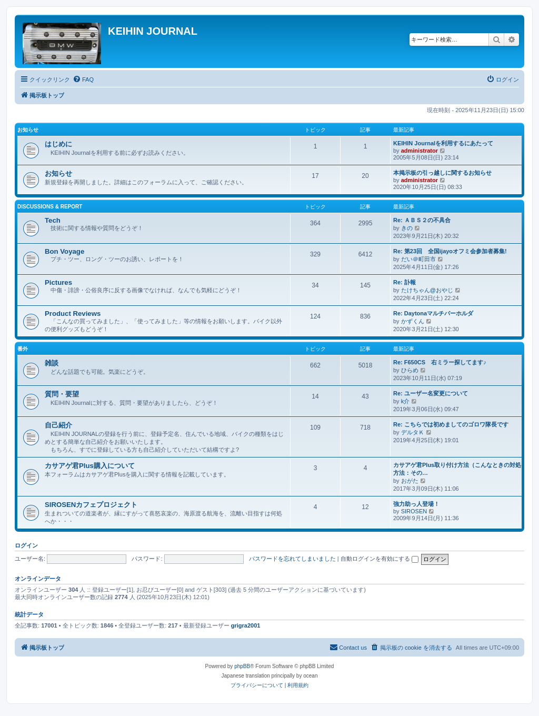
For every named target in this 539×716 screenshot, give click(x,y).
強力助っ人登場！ (416, 504)
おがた (409, 481)
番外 (22, 349)
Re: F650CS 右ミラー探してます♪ (439, 362)
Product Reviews (73, 313)
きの (407, 228)
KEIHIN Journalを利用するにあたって (443, 143)
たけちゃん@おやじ (427, 290)
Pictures (58, 282)
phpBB (242, 666)
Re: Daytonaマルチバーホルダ (433, 313)
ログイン (26, 545)
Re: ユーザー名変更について (430, 393)
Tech (53, 220)
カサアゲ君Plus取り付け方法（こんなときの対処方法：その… (457, 469)
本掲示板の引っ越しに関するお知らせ (442, 173)
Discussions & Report (49, 207)
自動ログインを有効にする (379, 558)
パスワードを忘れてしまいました (292, 558)
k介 (405, 401)
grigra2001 (246, 625)
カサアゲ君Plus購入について (90, 466)
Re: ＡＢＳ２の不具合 (422, 220)
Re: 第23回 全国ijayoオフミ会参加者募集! (450, 251)
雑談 (51, 363)
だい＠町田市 (418, 259)
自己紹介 (58, 425)
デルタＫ (412, 432)
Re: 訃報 (404, 282)
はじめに (58, 144)
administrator (419, 150)
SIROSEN (414, 511)
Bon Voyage (64, 251)
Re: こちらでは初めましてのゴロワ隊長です (450, 424)
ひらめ (409, 370)
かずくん (412, 321)
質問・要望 (62, 394)
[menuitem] (83, 79)
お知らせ (27, 130)
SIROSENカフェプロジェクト (91, 505)
